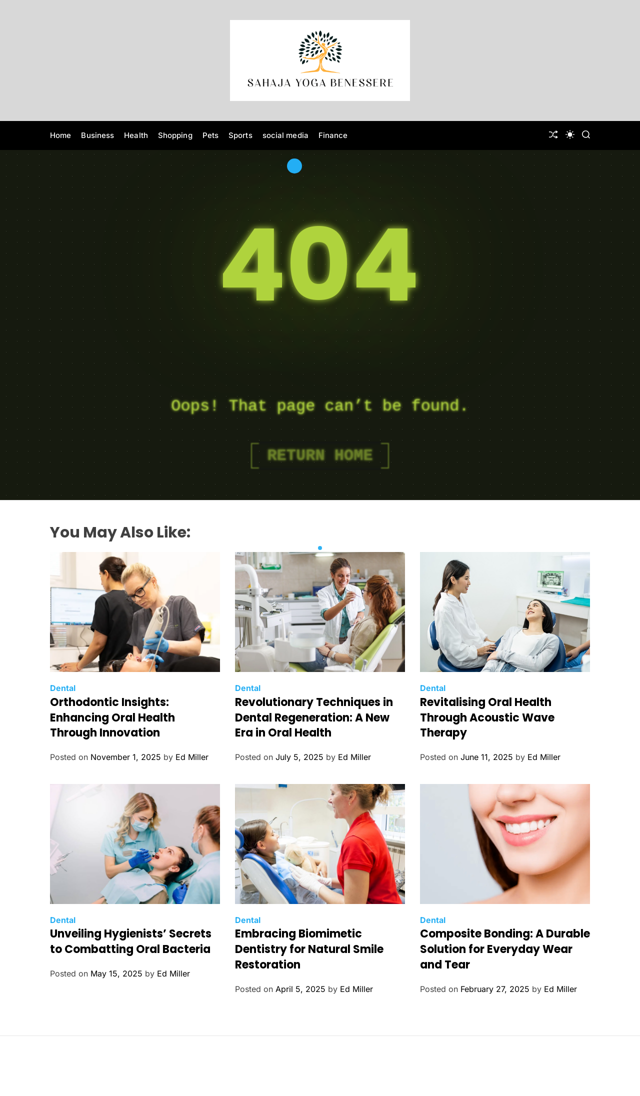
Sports (240, 135)
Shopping (175, 135)
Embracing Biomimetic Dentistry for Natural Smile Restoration (309, 949)
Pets (210, 135)
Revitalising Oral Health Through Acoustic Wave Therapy (487, 717)
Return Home (319, 455)
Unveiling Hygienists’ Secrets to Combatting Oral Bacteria (131, 941)
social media (285, 135)
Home (60, 135)
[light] (570, 134)
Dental (63, 688)
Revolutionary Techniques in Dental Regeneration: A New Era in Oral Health (314, 717)
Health (136, 135)
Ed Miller (192, 757)
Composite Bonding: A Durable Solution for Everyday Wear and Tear (505, 949)
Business (97, 135)
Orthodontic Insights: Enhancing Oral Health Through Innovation (112, 717)
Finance (333, 135)
